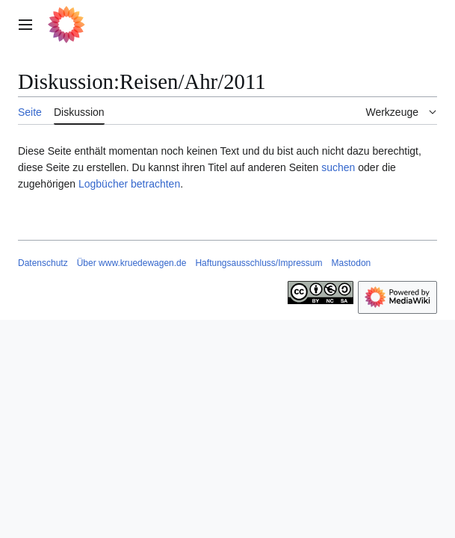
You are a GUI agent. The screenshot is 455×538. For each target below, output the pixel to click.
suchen (338, 167)
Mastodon (351, 263)
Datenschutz (43, 263)
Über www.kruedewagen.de (132, 263)
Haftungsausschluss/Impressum (258, 263)
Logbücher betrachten (129, 184)
